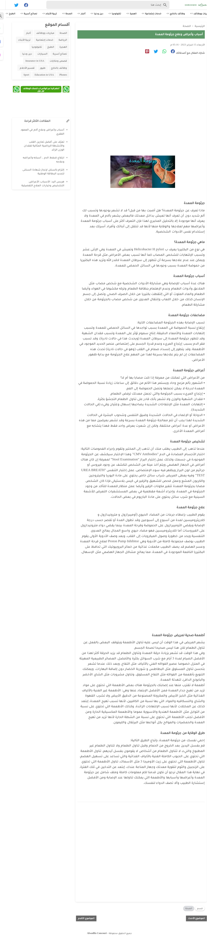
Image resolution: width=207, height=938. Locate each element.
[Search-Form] (102, 5)
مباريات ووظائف (39, 33)
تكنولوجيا (31, 47)
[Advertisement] (133, 94)
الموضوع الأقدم (80, 917)
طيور (37, 68)
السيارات (36, 54)
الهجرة (57, 47)
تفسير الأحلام (21, 68)
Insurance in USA (29, 61)
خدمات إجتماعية (38, 40)
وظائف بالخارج (53, 68)
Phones (57, 75)
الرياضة (57, 40)
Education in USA (38, 75)
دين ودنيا (21, 54)
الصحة (183, 907)
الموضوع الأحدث (190, 917)
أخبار (22, 33)
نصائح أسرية (54, 54)
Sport (20, 75)
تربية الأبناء (19, 40)
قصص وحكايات (52, 61)
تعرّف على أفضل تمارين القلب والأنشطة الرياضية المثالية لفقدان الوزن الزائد (38, 146)
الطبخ (44, 47)
